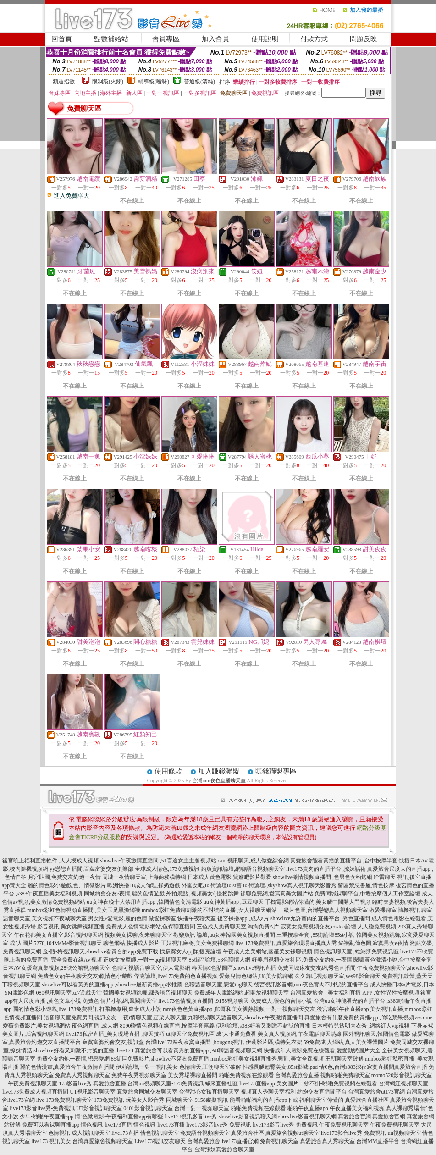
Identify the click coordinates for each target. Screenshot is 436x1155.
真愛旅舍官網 (354, 1116)
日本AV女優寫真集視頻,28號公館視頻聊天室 (56, 968)
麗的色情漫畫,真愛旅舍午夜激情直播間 (67, 1067)
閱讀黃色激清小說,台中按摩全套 (392, 959)
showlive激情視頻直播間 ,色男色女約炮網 (322, 877)
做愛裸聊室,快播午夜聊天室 (182, 918)
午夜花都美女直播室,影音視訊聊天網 (58, 935)
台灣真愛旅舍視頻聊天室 (102, 1141)
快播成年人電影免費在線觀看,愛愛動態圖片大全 (322, 1050)
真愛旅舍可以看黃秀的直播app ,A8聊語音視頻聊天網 (198, 1050)
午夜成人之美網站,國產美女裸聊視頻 (267, 951)
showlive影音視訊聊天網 (247, 1116)
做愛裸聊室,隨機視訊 (394, 910)
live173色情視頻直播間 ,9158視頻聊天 (203, 1001)
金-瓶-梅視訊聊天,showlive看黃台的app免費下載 (100, 951)
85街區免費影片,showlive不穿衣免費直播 (160, 1059)
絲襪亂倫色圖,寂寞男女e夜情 (373, 943)
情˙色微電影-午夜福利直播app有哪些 (119, 1116)
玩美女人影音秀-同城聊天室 (159, 1100)
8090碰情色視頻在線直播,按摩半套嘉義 (167, 1025)
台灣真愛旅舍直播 (297, 1075)
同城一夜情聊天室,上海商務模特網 (144, 877)
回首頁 (61, 39)
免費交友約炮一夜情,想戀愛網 (73, 1059)
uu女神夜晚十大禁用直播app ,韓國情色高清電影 (144, 902)
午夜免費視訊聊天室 (32, 1083)
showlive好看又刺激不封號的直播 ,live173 (83, 1050)
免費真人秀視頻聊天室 (82, 1075)
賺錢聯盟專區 (276, 771)
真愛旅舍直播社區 (367, 1100)
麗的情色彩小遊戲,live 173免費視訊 (55, 1009)
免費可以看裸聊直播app (50, 1125)
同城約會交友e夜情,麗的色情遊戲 (124, 893)
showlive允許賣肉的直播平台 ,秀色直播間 (320, 918)
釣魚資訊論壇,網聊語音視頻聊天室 (243, 869)
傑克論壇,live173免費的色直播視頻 (176, 976)
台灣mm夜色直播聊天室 (218, 780)
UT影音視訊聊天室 (99, 1108)
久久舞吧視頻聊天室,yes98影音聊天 (338, 976)
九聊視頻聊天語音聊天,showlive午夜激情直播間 (245, 1017)
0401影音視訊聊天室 (148, 1108)
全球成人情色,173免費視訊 (167, 869)
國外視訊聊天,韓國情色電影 (376, 1034)
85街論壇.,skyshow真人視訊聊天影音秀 (290, 885)
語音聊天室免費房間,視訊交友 (80, 1017)
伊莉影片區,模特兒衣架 (274, 1042)
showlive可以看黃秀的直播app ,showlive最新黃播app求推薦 (112, 984)
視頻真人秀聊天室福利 (268, 1092)
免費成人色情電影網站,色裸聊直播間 (150, 926)
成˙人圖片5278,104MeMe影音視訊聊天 (56, 943)
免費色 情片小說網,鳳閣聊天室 (120, 1001)
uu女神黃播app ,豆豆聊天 (234, 902)
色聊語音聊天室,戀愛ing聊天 (218, 984)
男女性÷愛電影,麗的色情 (118, 918)
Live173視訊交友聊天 (160, 1141)
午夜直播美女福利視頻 (357, 1108)
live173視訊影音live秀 (191, 1116)
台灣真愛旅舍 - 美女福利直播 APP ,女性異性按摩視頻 (354, 992)
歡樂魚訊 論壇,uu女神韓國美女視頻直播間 (224, 935)
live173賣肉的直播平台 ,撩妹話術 (326, 869)
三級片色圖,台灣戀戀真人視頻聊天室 (323, 910)
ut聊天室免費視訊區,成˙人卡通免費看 (211, 1034)
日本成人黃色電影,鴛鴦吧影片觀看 (229, 877)
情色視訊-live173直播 (106, 1125)
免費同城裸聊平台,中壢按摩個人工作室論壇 (367, 893)
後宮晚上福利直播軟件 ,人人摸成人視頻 (50, 860)
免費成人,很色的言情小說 (281, 1001)
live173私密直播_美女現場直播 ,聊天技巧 (115, 1034)
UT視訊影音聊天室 (93, 1092)
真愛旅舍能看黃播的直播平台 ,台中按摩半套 (343, 860)
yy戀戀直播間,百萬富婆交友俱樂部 (91, 869)
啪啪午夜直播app (307, 1108)
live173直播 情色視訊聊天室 (145, 1133)
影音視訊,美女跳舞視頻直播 (71, 926)
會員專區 (166, 39)
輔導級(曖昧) (153, 81)
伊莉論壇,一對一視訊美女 (147, 1067)
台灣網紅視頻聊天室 (403, 1083)
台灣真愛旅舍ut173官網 (376, 1092)
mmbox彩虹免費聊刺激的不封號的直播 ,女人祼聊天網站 (209, 910)
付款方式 (314, 39)
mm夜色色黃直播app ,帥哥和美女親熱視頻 (214, 1009)
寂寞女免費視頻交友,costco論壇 (319, 926)
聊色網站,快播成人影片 (131, 943)
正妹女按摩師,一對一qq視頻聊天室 (145, 959)
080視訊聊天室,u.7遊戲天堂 (69, 992)
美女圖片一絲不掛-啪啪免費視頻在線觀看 (326, 1083)
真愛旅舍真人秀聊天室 (327, 1141)
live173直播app (257, 1083)
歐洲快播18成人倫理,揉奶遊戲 (143, 885)
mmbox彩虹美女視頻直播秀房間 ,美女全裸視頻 (267, 1059)
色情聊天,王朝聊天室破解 (210, 1067)
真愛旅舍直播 (410, 1067)
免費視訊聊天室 (279, 1141)
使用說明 (265, 39)
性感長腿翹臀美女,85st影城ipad (280, 1067)
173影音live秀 (75, 1083)
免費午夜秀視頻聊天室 (138, 1075)
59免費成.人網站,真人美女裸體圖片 (346, 1042)
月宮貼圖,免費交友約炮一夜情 (64, 877)
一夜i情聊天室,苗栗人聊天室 (152, 1017)
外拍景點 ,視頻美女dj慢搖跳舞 (202, 893)
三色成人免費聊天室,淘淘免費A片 (238, 926)
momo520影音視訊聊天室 (401, 1075)
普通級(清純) (199, 81)
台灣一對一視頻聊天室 (201, 1108)
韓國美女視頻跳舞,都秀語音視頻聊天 (148, 992)
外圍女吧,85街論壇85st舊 (212, 885)
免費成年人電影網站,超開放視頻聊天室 (241, 992)
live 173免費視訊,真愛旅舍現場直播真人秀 (286, 943)
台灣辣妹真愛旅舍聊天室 (224, 1149)
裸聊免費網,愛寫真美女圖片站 (276, 893)
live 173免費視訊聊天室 (64, 1100)
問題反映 (363, 39)
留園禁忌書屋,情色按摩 (366, 885)
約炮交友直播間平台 (322, 1092)
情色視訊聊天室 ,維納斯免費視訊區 (356, 951)
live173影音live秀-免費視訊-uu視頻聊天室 (371, 1133)
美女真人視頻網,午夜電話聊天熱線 (300, 1034)
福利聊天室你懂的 (321, 1100)
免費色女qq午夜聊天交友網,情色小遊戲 (85, 976)
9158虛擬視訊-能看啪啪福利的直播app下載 (246, 1100)
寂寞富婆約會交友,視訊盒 (113, 1042)
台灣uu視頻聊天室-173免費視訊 (165, 1083)
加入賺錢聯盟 (218, 771)
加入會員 (215, 39)
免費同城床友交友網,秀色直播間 (316, 968)
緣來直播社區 (221, 1083)
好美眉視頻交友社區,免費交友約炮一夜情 (302, 959)
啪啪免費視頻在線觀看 (246, 1075)
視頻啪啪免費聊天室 (345, 1075)
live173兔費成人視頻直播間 (35, 1092)
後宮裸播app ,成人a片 (243, 918)
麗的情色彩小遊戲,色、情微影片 (67, 885)
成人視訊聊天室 (91, 1133)
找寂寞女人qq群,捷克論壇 (190, 951)
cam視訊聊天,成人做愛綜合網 (253, 860)
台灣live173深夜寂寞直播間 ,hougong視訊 (194, 1042)
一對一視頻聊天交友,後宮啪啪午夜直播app (317, 1009)
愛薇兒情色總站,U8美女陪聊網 (256, 976)
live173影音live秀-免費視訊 (42, 1108)
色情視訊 (59, 1133)
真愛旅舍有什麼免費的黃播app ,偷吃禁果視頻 (359, 1017)
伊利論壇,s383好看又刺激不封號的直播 (263, 1025)
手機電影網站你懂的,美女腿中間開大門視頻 (318, 902)
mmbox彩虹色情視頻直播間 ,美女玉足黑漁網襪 (83, 910)
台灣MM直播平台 (377, 1141)
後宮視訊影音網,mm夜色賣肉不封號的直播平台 (311, 984)
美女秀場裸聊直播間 (192, 1075)
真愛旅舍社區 (247, 1133)
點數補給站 (111, 39)
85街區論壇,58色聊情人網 (219, 959)
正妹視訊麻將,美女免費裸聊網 (197, 943)
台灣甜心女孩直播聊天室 (209, 1092)
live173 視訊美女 (51, 1141)
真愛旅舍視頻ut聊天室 (292, 1133)
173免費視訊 (109, 1100)
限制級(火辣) (107, 81)
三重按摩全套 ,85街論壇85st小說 (315, 935)
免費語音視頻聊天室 (205, 1133)
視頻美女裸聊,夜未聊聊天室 (138, 935)
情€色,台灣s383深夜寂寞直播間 (356, 1067)
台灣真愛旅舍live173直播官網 (223, 1141)
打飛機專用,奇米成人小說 (130, 1009)
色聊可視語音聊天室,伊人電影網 (151, 968)
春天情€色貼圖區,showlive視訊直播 (234, 968)
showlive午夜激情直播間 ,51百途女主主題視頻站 (158, 860)
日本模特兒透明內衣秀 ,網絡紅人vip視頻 (360, 1025)
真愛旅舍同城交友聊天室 (147, 1092)
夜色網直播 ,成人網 (95, 1025)
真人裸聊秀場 (402, 1108)
